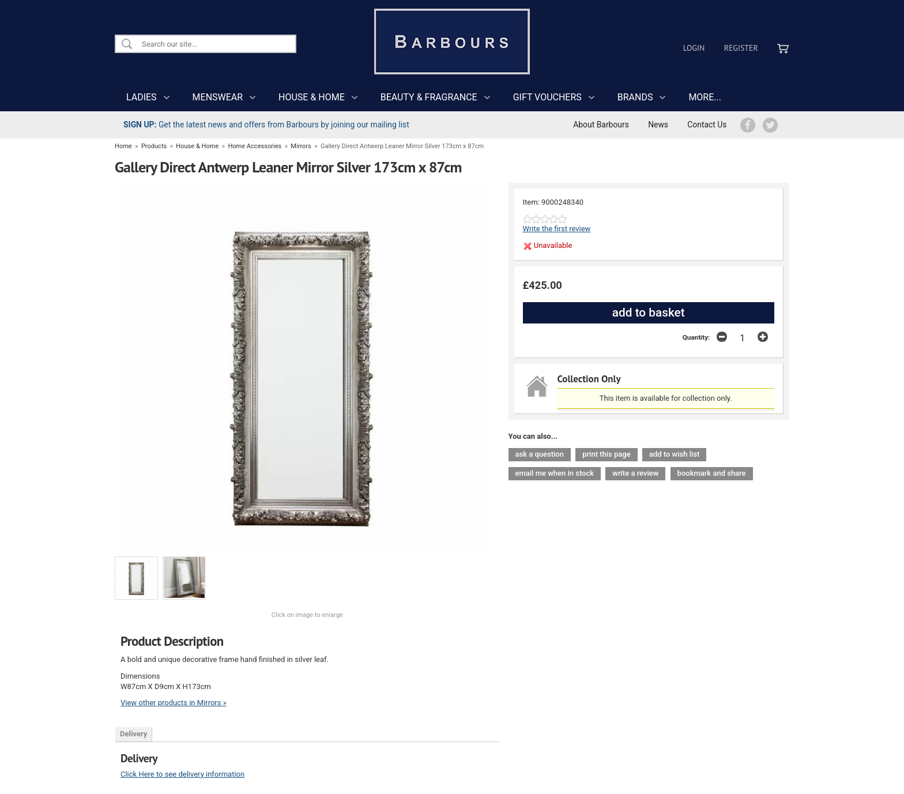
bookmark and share (711, 473)
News (658, 124)
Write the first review (557, 228)
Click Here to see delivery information (182, 774)
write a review (635, 473)
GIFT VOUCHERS (547, 97)
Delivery (133, 733)
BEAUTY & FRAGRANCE (429, 97)
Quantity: (696, 337)
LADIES (141, 97)
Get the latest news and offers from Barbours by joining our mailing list (266, 124)
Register (741, 48)
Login (694, 48)
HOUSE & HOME (311, 97)
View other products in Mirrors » (173, 702)
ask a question (539, 454)
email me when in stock (554, 473)
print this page (606, 454)
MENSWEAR (218, 97)
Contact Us (706, 124)
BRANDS (635, 97)
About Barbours (601, 124)
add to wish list (674, 454)
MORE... (704, 97)
